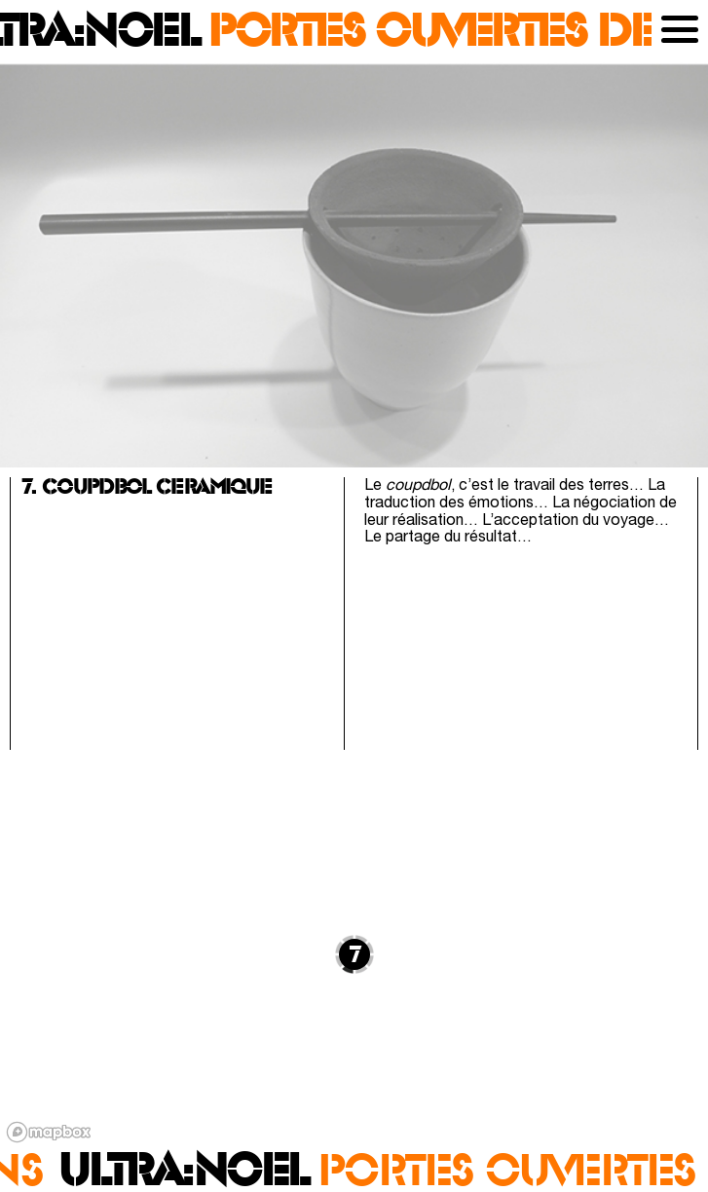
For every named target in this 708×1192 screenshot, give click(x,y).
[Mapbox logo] (49, 1132)
